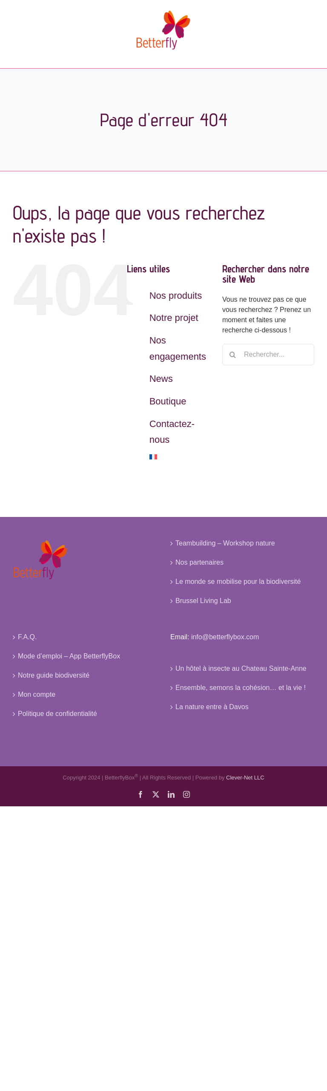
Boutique (167, 401)
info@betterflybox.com (225, 637)
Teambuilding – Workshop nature (225, 543)
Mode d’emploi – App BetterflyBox (69, 656)
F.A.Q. (27, 637)
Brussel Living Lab (203, 600)
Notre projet (173, 317)
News (161, 378)
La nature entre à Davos (212, 706)
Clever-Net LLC (245, 778)
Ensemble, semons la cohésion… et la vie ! (240, 687)
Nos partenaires (199, 562)
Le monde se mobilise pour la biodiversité (238, 581)
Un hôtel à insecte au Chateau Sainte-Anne (241, 668)
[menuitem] (179, 456)
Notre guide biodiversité (53, 675)
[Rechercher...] (268, 354)
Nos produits (175, 295)
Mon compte (36, 694)
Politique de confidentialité (57, 713)
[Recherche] (233, 354)
